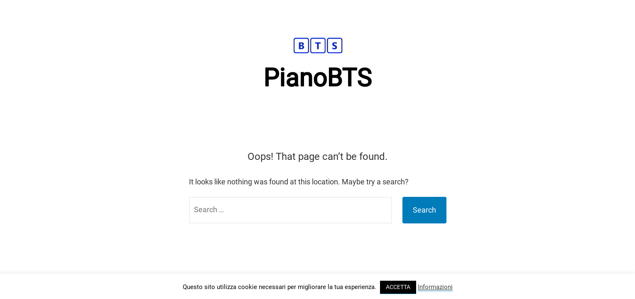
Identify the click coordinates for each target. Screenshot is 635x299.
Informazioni (435, 287)
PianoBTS (317, 78)
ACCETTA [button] (398, 287)
